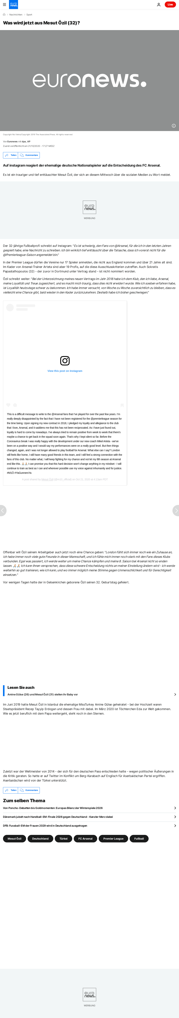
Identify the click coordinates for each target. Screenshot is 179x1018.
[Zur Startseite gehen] (13, 4)
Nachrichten (15, 15)
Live (170, 4)
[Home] (4, 14)
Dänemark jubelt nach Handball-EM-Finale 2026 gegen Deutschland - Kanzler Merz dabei (58, 816)
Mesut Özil (47, 479)
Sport (29, 15)
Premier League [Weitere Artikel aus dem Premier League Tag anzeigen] (113, 838)
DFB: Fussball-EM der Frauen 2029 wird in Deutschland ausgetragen (45, 825)
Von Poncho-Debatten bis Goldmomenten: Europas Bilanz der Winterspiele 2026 (52, 808)
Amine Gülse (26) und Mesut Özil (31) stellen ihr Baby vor (43, 694)
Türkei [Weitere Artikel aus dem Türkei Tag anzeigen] (63, 838)
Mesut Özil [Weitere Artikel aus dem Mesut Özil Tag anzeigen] (14, 838)
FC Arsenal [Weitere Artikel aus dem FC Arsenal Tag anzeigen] (85, 838)
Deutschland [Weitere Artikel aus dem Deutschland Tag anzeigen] (40, 838)
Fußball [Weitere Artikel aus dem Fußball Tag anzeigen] (139, 838)
